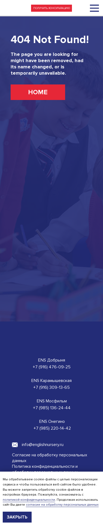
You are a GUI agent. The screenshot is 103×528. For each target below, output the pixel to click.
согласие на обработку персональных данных (62, 505)
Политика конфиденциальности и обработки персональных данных (45, 469)
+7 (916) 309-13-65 (51, 387)
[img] (94, 8)
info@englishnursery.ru (42, 444)
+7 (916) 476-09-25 (52, 367)
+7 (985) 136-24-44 (52, 408)
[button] (51, 8)
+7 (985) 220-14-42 (52, 428)
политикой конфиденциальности (29, 500)
